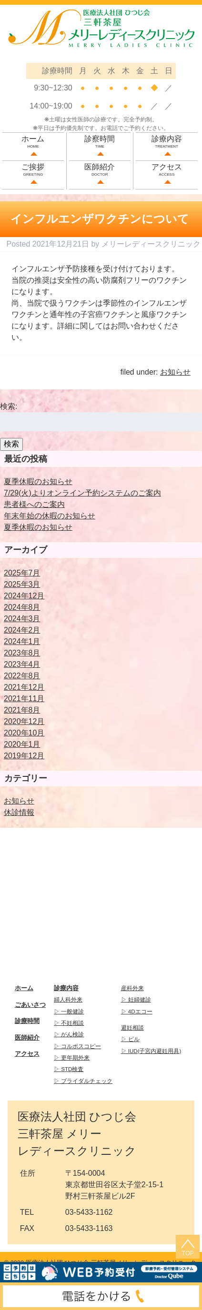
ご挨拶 (33, 171)
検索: (8, 406)
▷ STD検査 (68, 1069)
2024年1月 (22, 641)
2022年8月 (22, 676)
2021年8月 (22, 710)
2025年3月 (22, 584)
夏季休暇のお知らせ (38, 481)
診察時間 (100, 142)
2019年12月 (24, 756)
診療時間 (27, 1020)
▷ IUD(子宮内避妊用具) (151, 1051)
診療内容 (167, 142)
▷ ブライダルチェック (83, 1081)
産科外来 (132, 988)
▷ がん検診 (69, 1034)
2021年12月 (24, 687)
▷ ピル (130, 1039)
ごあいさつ (30, 1004)
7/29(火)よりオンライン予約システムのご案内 (82, 493)
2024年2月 (22, 630)
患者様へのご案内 (34, 504)
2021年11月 (24, 699)
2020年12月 (24, 721)
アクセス (167, 171)
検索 (11, 444)
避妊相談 (132, 1028)
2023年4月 (22, 664)
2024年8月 (22, 607)
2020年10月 (24, 733)
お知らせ (175, 372)
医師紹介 (100, 171)
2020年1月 (22, 744)
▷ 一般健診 (69, 1011)
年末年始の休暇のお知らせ (49, 516)
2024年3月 (22, 619)
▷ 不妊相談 (69, 1023)
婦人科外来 (68, 999)
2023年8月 (22, 653)
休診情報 (19, 812)
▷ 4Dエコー (136, 1011)
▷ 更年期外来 (72, 1058)
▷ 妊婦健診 (136, 999)
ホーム (33, 142)
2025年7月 (22, 573)
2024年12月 (24, 596)
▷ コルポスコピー (77, 1046)
